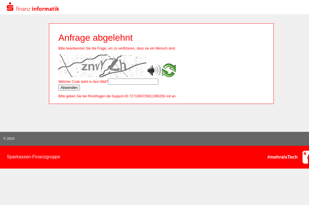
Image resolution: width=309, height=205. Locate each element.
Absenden (69, 87)
